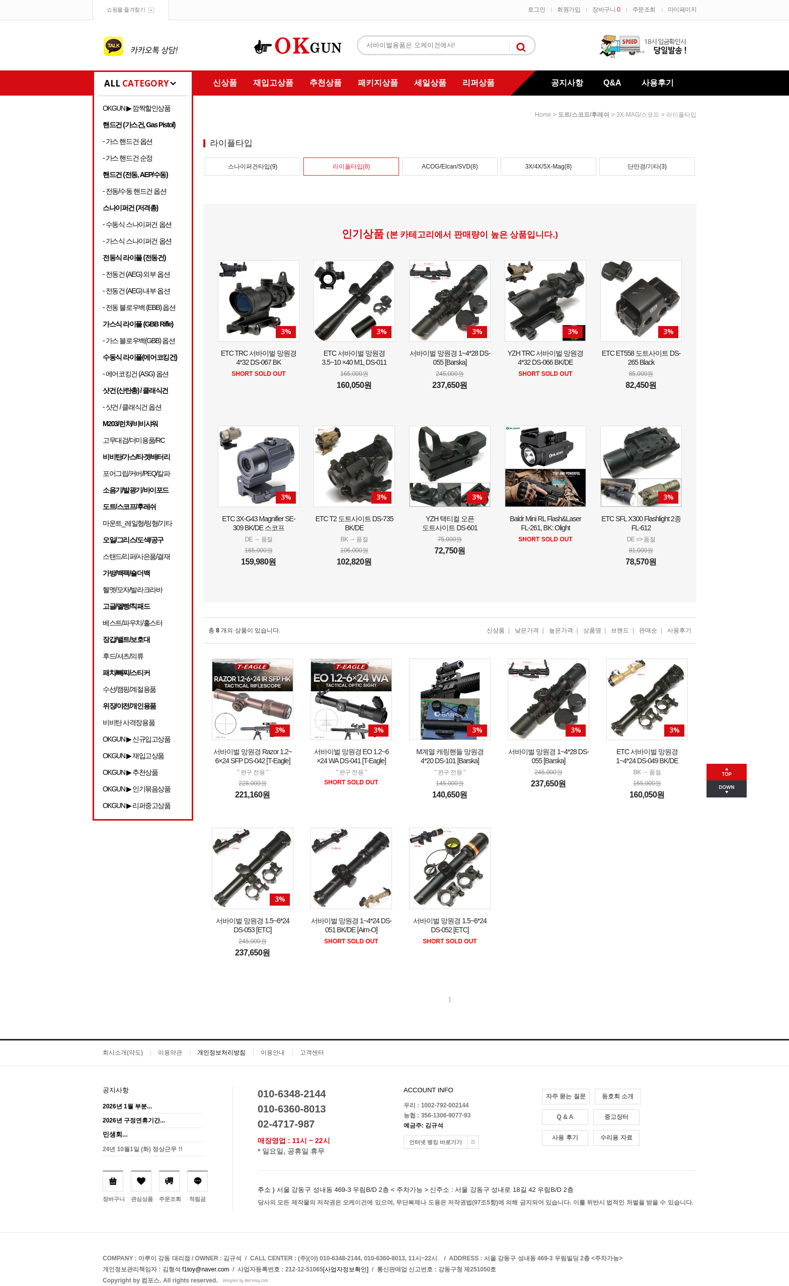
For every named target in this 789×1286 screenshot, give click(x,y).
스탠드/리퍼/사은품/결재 (136, 556)
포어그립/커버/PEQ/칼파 (136, 473)
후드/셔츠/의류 (123, 656)
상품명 (592, 630)
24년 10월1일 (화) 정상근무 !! (143, 1149)
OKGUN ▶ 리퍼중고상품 (137, 805)
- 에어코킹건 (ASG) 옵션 (136, 374)
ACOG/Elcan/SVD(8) (450, 166)
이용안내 (273, 1052)
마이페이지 (682, 9)
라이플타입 (681, 114)
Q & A (565, 1116)
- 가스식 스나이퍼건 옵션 (137, 241)
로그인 (536, 9)
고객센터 (312, 1052)
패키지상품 (378, 82)
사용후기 (658, 82)
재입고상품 (273, 82)
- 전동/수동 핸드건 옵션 (135, 191)
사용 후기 (565, 1137)
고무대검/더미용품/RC (134, 440)
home (543, 114)
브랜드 (620, 630)
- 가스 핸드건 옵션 (127, 141)
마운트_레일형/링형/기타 (137, 523)
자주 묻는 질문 (566, 1096)
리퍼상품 (478, 82)
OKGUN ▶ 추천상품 (130, 772)
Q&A (612, 82)
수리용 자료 (616, 1137)
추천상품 (325, 82)
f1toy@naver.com (205, 1269)
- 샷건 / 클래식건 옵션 (132, 407)
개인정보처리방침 (221, 1052)
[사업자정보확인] (346, 1269)
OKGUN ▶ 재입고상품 (133, 756)
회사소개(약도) (123, 1052)
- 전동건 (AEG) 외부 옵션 (136, 274)
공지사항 (567, 82)
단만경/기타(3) (647, 166)
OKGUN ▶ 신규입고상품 (137, 739)
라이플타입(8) (351, 166)
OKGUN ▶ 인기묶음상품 (137, 789)
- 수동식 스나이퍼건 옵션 (137, 224)
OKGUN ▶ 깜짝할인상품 (137, 108)
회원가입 (568, 9)
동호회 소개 (618, 1096)
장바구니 (606, 9)
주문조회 (644, 9)
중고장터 (616, 1116)
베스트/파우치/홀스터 (132, 623)
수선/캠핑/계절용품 (129, 689)
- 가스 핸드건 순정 (127, 158)
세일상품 (430, 82)
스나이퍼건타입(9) (253, 166)
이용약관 (170, 1052)
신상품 (225, 82)
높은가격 (561, 630)
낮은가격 (527, 630)
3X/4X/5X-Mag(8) (548, 166)
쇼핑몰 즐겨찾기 (126, 10)
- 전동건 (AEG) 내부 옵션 (136, 291)
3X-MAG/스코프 (637, 114)
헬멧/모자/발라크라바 (132, 590)
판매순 (648, 630)
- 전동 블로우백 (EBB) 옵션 (139, 307)
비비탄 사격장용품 (128, 722)
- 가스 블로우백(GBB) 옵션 (139, 341)
